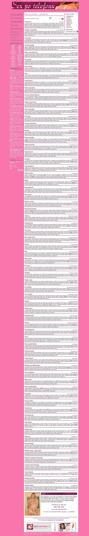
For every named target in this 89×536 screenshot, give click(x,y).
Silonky (13, 62)
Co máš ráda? (27, 38)
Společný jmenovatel (29, 144)
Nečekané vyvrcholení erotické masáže (33, 457)
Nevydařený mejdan (29, 45)
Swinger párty (13, 63)
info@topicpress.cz (51, 520)
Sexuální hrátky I (28, 80)
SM (20, 62)
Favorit (26, 336)
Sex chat (16, 25)
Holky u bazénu (20, 55)
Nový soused (27, 230)
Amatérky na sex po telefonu (16, 98)
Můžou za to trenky (29, 201)
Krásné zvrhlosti (28, 66)
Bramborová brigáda (29, 478)
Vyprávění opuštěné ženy (30, 123)
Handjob (68, 21)
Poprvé (68, 27)
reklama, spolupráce (33, 533)
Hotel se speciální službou (30, 343)
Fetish (20, 52)
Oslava (26, 73)
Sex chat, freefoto (14, 133)
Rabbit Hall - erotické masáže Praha (16, 77)
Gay (13, 55)
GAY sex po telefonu (16, 28)
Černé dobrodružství (29, 329)
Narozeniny (27, 158)
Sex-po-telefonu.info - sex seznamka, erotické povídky (33, 5)
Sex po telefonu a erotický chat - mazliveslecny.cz (16, 149)
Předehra (20, 61)
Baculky (13, 47)
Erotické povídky (16, 21)
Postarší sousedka (28, 400)
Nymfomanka (19, 59)
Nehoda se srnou (28, 279)
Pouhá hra (26, 301)
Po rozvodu (27, 265)
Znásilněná (27, 272)
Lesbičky (13, 57)
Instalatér (26, 130)
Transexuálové (20, 63)
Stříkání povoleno (28, 173)
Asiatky (19, 46)
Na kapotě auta (28, 407)
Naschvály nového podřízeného (31, 464)
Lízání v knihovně (28, 472)
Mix (67, 24)
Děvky (20, 49)
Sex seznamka (16, 18)
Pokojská (26, 244)
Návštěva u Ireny (28, 308)
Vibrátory (24, 0)
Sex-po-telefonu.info (73, 534)
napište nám (26, 533)
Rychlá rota (27, 436)
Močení (13, 59)
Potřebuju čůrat (28, 429)
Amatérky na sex (14, 118)
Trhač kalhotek (28, 422)
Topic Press (45, 520)
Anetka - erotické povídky (33, 0)
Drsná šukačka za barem (30, 208)
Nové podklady (28, 287)
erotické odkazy (41, 533)
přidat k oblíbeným (74, 533)
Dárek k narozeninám (29, 87)
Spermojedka (27, 393)
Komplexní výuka (28, 151)
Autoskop (26, 322)
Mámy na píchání (13, 58)
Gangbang (20, 53)
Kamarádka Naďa (28, 187)
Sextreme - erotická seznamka (71, 0)
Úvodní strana (69, 16)
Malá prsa (20, 57)
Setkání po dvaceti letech (30, 102)
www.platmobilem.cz (60, 520)
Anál (67, 17)
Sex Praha (12, 70)
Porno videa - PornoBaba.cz (16, 125)
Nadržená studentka (29, 351)
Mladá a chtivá (28, 379)
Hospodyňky (13, 56)
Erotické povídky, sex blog (16, 85)
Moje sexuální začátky (29, 237)
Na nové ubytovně (28, 358)
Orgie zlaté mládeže (29, 443)
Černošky (20, 51)
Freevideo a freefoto (14, 91)
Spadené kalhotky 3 (29, 166)
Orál (67, 25)
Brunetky (13, 48)
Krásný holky (19, 56)
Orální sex (13, 60)
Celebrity (13, 49)
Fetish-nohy (13, 53)
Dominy (19, 50)
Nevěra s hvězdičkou (29, 372)
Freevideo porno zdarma (45, 0)
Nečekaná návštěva (29, 485)
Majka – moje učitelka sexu (31, 52)
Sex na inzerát (27, 59)
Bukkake (20, 48)
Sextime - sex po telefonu (58, 0)
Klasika (26, 180)
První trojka (27, 116)
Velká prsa (20, 65)
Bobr (77, 478)
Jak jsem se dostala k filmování (31, 94)
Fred (77, 144)
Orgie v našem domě (29, 109)
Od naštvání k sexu (29, 415)
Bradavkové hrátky (29, 315)
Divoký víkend (27, 258)
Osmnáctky (13, 61)
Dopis (25, 251)
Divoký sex (13, 50)
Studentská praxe (28, 222)
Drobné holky (13, 51)
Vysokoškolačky (13, 66)
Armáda (13, 46)
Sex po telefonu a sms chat (16, 112)
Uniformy (13, 65)
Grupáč (68, 20)
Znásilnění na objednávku (30, 29)
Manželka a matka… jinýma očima (32, 450)
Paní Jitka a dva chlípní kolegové (32, 365)
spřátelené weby (49, 533)
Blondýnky (20, 47)
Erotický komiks (13, 52)
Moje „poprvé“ (28, 194)
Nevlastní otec (27, 21)
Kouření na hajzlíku (29, 137)
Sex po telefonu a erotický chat (16, 105)
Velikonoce (27, 215)
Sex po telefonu (16, 14)
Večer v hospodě (28, 294)
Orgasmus (20, 60)
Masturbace (20, 58)
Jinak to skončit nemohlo (30, 386)
